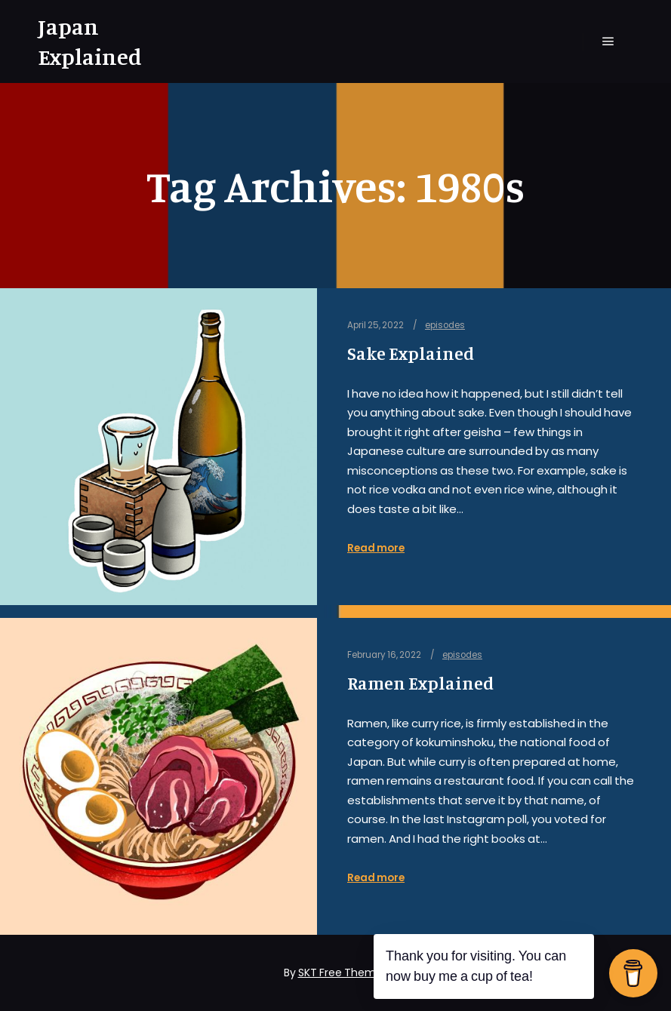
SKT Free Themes (343, 972)
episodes (445, 325)
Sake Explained (410, 353)
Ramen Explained (420, 683)
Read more (376, 548)
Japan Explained (90, 41)
